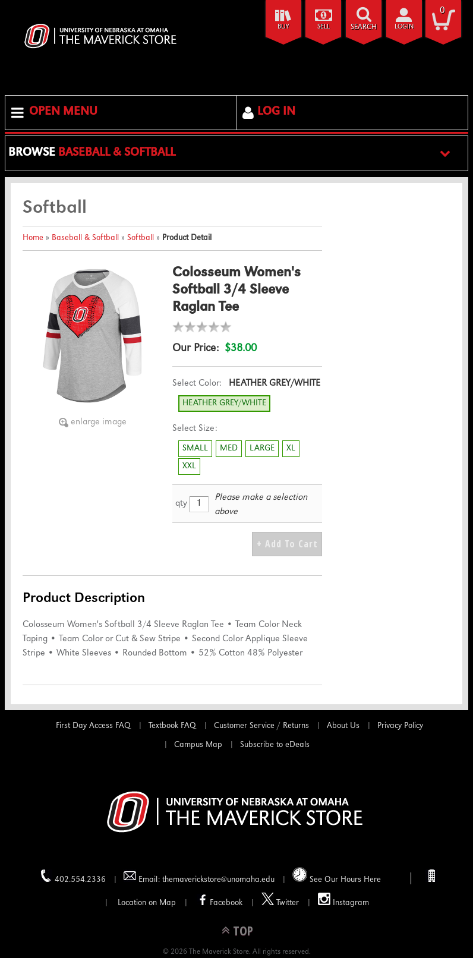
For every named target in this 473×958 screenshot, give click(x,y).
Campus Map (198, 745)
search (364, 27)
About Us (343, 726)
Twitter (280, 900)
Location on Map (145, 903)
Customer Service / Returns (261, 726)
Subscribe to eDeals (275, 745)
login (404, 27)
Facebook (218, 900)
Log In (276, 112)
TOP (243, 930)
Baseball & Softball (85, 238)
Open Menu (63, 112)
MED (229, 449)
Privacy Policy (400, 726)
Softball (140, 238)
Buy (283, 27)
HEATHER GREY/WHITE (224, 403)
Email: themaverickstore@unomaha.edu (199, 876)
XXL (189, 466)
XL (290, 449)
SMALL (195, 449)
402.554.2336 (73, 876)
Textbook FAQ (172, 726)
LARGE (262, 449)
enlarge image (99, 422)
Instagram (343, 900)
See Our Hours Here (336, 875)
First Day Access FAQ (93, 726)
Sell (323, 27)
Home (33, 238)
